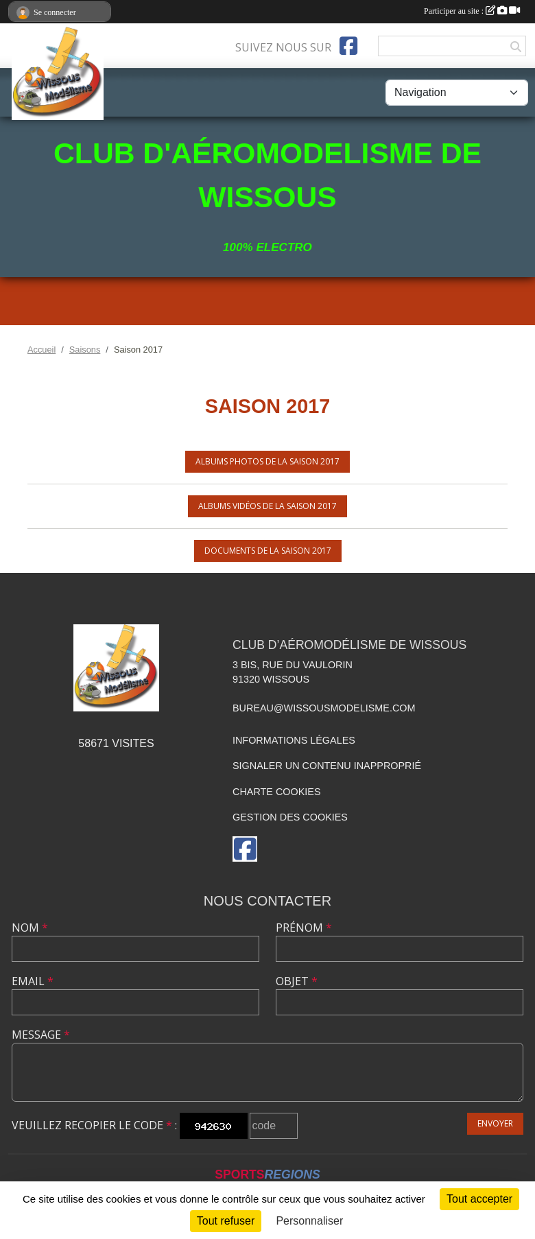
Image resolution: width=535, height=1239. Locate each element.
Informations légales (294, 740)
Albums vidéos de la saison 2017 (267, 506)
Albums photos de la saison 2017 (267, 461)
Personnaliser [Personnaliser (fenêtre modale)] (309, 1221)
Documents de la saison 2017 (267, 550)
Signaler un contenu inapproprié (327, 765)
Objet (297, 981)
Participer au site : (472, 11)
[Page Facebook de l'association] (348, 46)
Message (41, 1034)
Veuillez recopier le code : (94, 1125)
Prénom (304, 927)
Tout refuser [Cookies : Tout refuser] (225, 1221)
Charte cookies (276, 791)
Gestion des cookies (290, 817)
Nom (30, 927)
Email (33, 981)
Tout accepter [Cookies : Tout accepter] (479, 1199)
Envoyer (495, 1123)
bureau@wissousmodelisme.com (324, 708)
